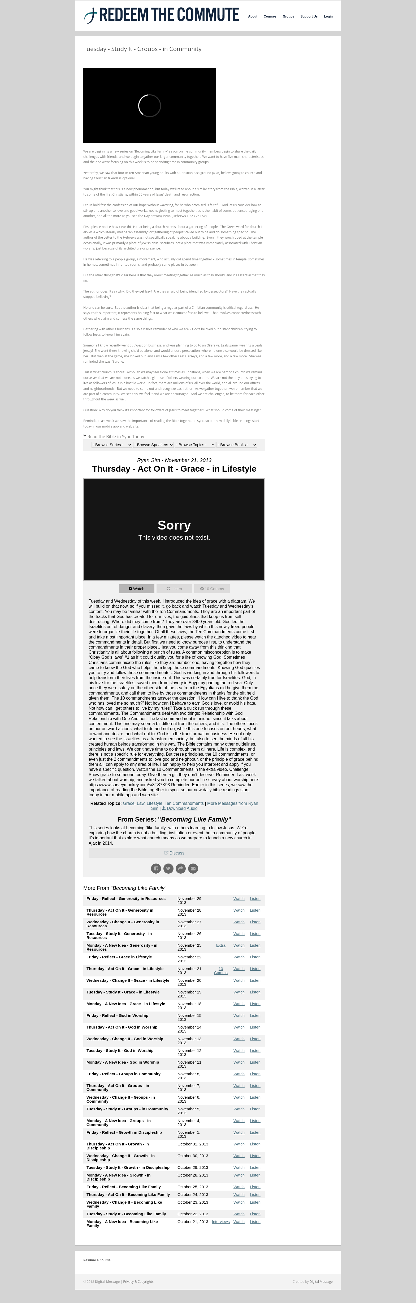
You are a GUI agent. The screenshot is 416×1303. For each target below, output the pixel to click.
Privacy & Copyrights (138, 1281)
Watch (138, 588)
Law (140, 803)
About (252, 16)
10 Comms (214, 588)
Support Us (309, 16)
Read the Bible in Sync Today (116, 436)
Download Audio (182, 808)
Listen (176, 588)
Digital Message (321, 1281)
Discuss (177, 853)
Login (328, 16)
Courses (270, 16)
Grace (129, 803)
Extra (221, 945)
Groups (288, 16)
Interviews (221, 1221)
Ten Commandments (184, 803)
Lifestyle (154, 803)
